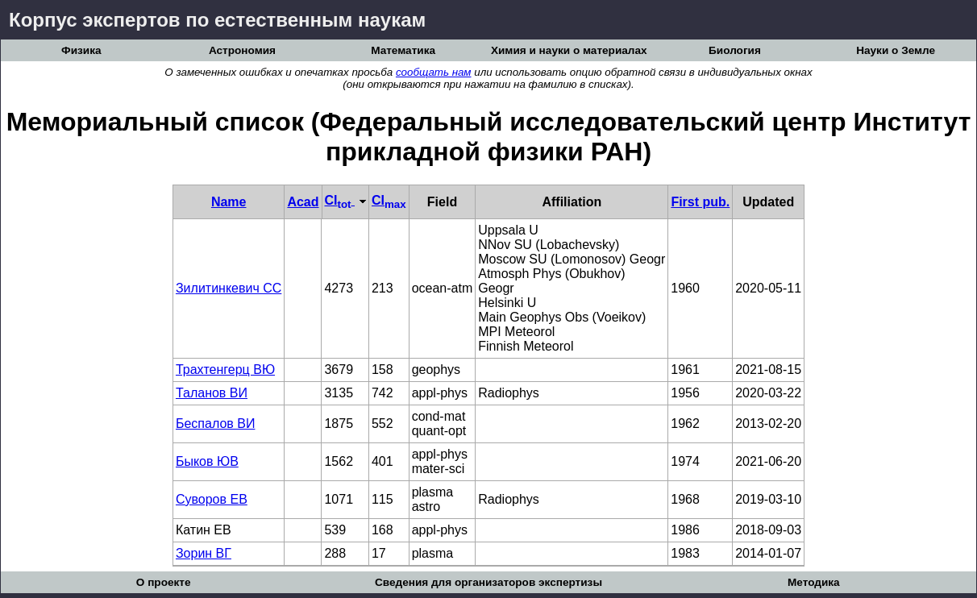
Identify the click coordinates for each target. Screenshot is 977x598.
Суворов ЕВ (211, 499)
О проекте (163, 582)
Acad (302, 202)
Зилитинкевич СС (228, 288)
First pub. (700, 202)
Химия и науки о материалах (569, 50)
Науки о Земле (895, 50)
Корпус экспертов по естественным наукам (217, 20)
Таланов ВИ (211, 393)
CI (345, 200)
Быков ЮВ (207, 461)
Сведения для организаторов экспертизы (488, 582)
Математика (403, 50)
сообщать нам (434, 72)
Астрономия (242, 50)
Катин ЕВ (203, 530)
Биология (735, 50)
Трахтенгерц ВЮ (225, 369)
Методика (814, 582)
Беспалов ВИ (216, 423)
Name (229, 202)
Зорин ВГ (203, 553)
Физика (81, 50)
